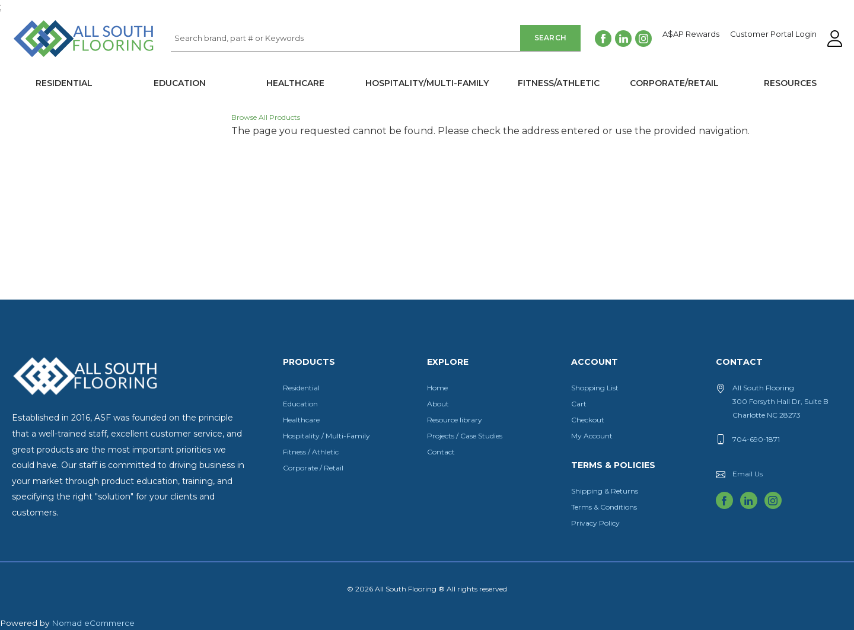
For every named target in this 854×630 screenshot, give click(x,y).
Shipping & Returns (604, 490)
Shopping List (595, 387)
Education (180, 83)
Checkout (587, 419)
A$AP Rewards (690, 34)
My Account (592, 435)
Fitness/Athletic (559, 83)
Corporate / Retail (313, 467)
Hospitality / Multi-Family (326, 435)
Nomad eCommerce (93, 623)
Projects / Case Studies (464, 435)
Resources (790, 83)
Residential (64, 83)
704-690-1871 (756, 439)
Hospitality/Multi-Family (427, 83)
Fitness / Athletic (311, 451)
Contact (441, 451)
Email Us (747, 473)
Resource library (454, 419)
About (438, 403)
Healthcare (295, 83)
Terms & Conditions (604, 506)
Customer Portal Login (773, 34)
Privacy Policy (595, 522)
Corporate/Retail (674, 83)
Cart (579, 403)
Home (437, 387)
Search (550, 37)
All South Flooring (55, 58)
